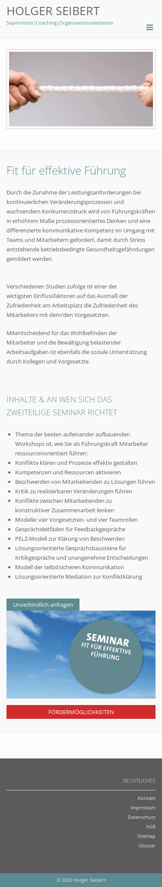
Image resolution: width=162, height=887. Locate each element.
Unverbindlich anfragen (43, 604)
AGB (151, 826)
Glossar (147, 845)
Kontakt (147, 798)
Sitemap (146, 836)
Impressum (143, 807)
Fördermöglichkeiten (81, 712)
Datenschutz (142, 817)
